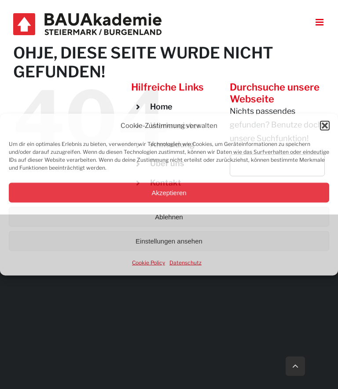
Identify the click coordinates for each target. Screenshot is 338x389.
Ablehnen (169, 216)
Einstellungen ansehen (169, 240)
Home (161, 106)
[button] (324, 125)
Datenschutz (185, 262)
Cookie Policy (148, 262)
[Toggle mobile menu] (320, 22)
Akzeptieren (168, 192)
